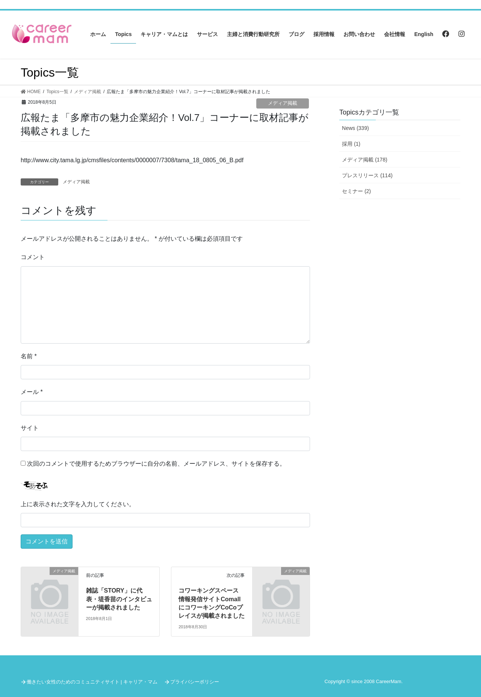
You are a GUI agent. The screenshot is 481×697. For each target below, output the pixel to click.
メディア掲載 (282, 103)
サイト (30, 428)
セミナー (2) (356, 191)
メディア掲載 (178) (364, 160)
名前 (29, 356)
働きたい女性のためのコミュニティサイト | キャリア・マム (92, 682)
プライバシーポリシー (194, 682)
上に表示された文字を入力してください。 (78, 504)
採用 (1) (351, 144)
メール (32, 392)
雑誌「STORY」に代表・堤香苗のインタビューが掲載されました (119, 599)
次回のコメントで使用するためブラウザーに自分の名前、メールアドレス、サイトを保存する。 (156, 463)
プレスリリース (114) (367, 175)
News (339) (355, 128)
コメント (33, 257)
